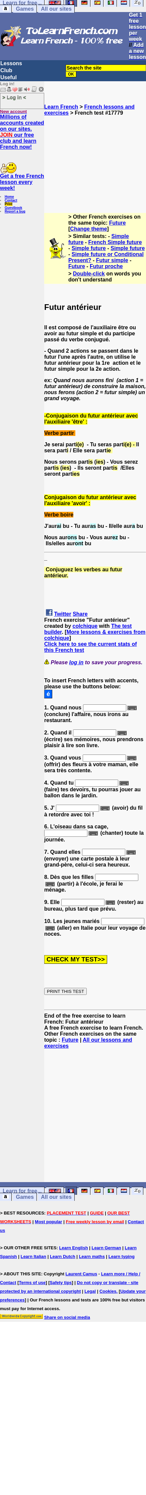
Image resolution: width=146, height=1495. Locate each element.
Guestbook (13, 208)
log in (76, 662)
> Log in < (14, 97)
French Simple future (115, 242)
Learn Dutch (62, 1256)
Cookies (108, 1291)
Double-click (89, 273)
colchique (84, 626)
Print (8, 204)
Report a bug (15, 211)
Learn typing (121, 1256)
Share (80, 614)
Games (24, 9)
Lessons (11, 63)
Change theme (88, 229)
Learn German (106, 1247)
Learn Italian (33, 1256)
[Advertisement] (95, 161)
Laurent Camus (81, 1273)
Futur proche (106, 266)
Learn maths (92, 1256)
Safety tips (61, 1282)
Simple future (89, 248)
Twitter (62, 614)
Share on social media (67, 1317)
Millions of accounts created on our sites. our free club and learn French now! (22, 132)
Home (9, 197)
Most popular (48, 1221)
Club (6, 70)
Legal (90, 1291)
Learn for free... (22, 1191)
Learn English (73, 1247)
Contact (11, 200)
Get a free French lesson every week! (22, 182)
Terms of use (32, 1282)
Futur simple (112, 260)
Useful (8, 77)
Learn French (61, 107)
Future (117, 223)
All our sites (56, 9)
